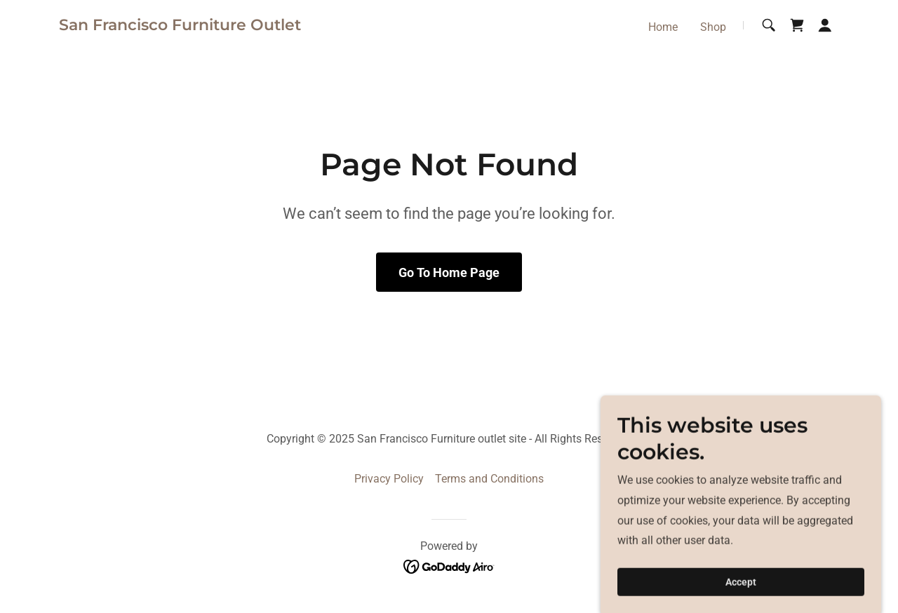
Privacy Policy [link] (389, 478)
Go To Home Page (449, 272)
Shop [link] (713, 27)
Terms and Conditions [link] (489, 478)
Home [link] (663, 27)
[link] (180, 26)
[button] (825, 25)
